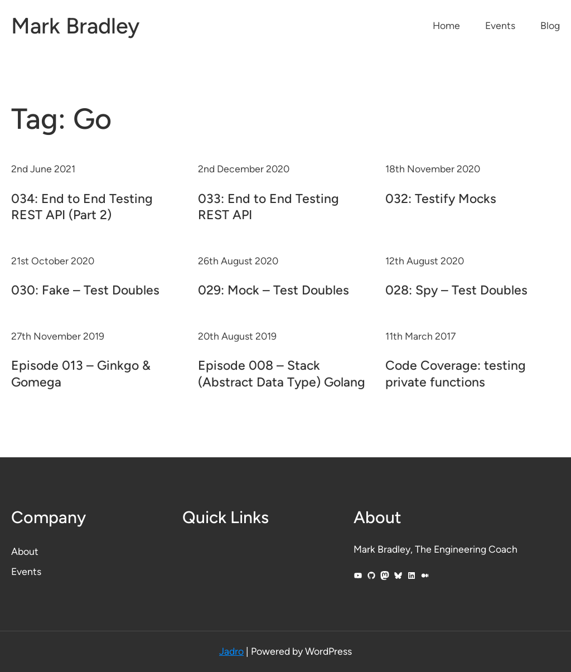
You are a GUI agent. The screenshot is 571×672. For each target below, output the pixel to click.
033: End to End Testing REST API (268, 207)
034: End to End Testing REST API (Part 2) (82, 207)
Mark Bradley (75, 25)
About (24, 551)
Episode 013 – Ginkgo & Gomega (81, 373)
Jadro (231, 651)
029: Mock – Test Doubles (273, 290)
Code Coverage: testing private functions (455, 373)
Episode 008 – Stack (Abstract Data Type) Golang (281, 373)
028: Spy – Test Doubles (456, 290)
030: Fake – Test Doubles (85, 290)
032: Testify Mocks (440, 198)
